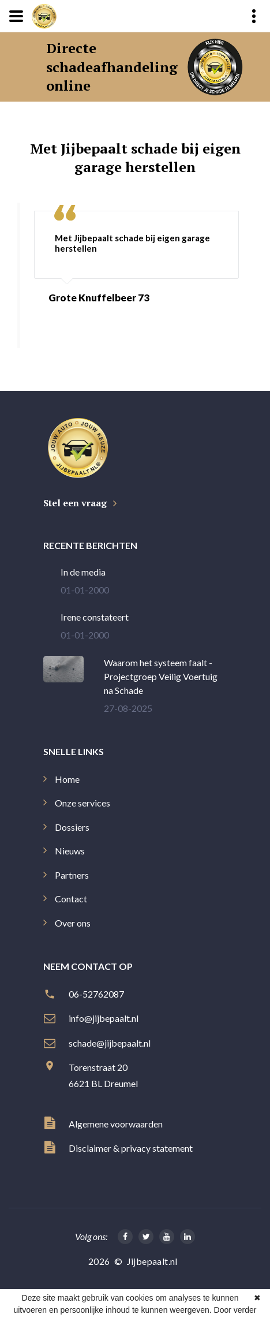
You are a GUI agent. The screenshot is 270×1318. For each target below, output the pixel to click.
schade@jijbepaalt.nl (110, 1042)
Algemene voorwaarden (116, 1123)
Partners (72, 874)
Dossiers (72, 827)
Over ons (73, 922)
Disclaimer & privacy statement (131, 1147)
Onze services (82, 802)
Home (67, 779)
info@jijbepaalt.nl (104, 1018)
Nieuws (70, 850)
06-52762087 (97, 993)
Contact (71, 898)
